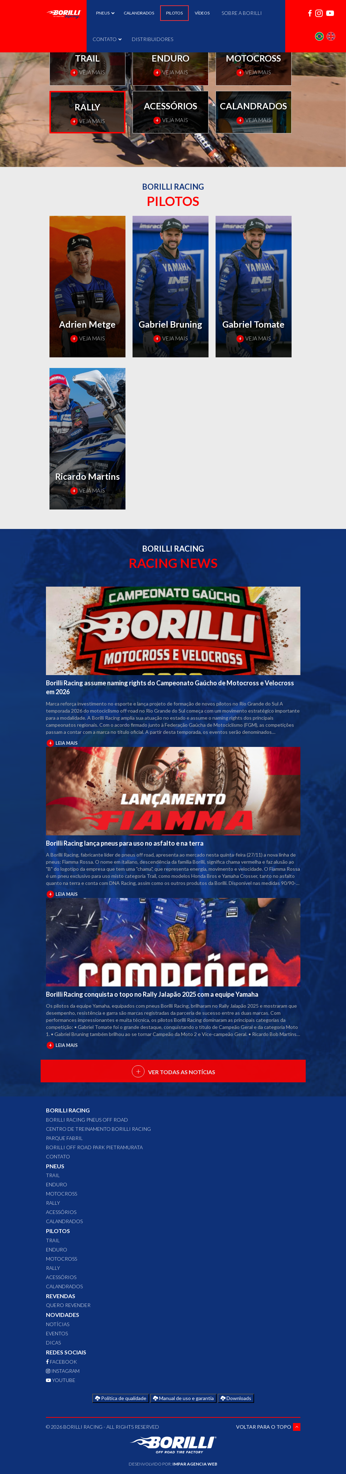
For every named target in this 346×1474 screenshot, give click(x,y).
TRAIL (53, 1175)
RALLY (53, 1203)
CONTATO (106, 39)
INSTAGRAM (63, 1371)
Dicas (53, 1343)
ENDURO (56, 1184)
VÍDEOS (202, 13)
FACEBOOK (61, 1362)
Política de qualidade (120, 1398)
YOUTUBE (60, 1380)
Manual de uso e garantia (183, 1398)
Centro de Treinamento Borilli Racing (98, 1129)
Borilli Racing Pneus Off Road (87, 1120)
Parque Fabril (64, 1138)
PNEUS (104, 13)
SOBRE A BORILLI (242, 13)
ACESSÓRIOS (61, 1212)
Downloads (236, 1398)
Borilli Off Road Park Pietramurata (94, 1147)
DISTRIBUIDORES (152, 39)
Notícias (57, 1324)
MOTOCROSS (61, 1194)
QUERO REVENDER (68, 1305)
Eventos (57, 1333)
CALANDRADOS (139, 13)
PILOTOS (174, 13)
